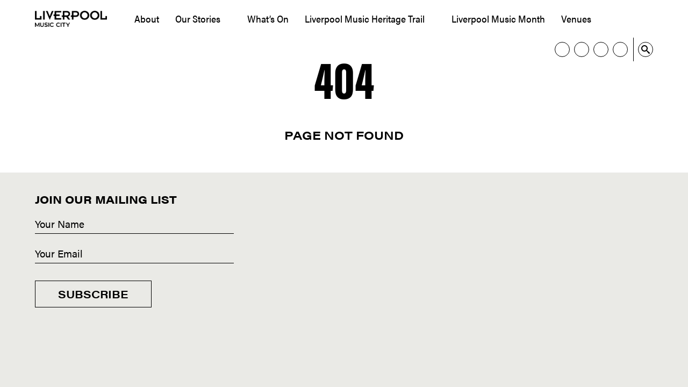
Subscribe (93, 294)
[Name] (134, 225)
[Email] (134, 254)
